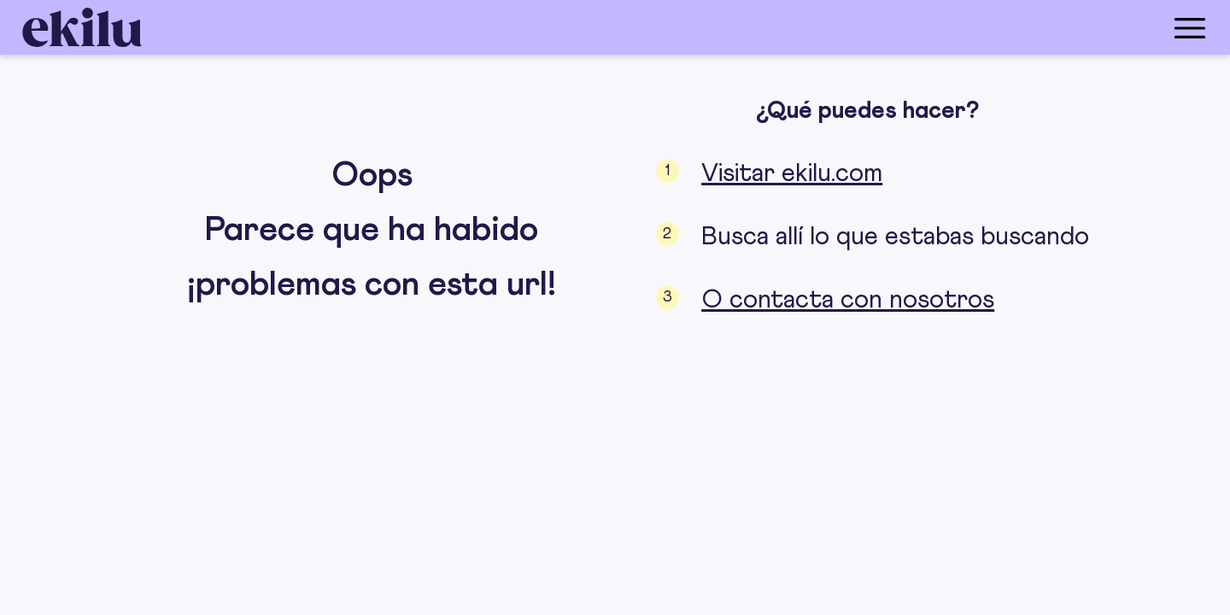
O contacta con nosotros (847, 300)
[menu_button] (683, 27)
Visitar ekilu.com (791, 173)
